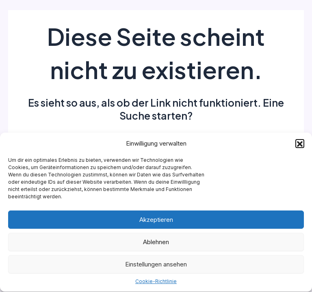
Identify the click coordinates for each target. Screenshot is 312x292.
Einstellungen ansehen (156, 265)
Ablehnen (156, 243)
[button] (300, 144)
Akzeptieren (156, 220)
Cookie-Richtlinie (156, 282)
